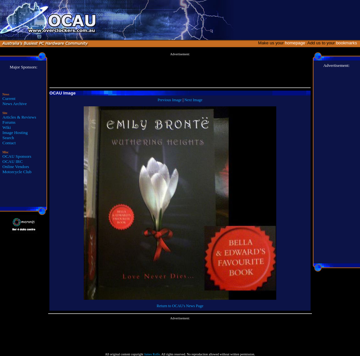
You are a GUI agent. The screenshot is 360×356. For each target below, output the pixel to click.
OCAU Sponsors (17, 156)
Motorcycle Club (17, 171)
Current (9, 98)
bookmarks (347, 42)
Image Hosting (15, 132)
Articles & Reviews (19, 117)
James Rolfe (152, 354)
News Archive (15, 103)
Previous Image (170, 100)
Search (8, 137)
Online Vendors (16, 166)
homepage (295, 42)
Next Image (193, 100)
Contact (9, 142)
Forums (9, 122)
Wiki (7, 127)
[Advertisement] (180, 70)
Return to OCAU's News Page (180, 306)
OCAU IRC (13, 161)
